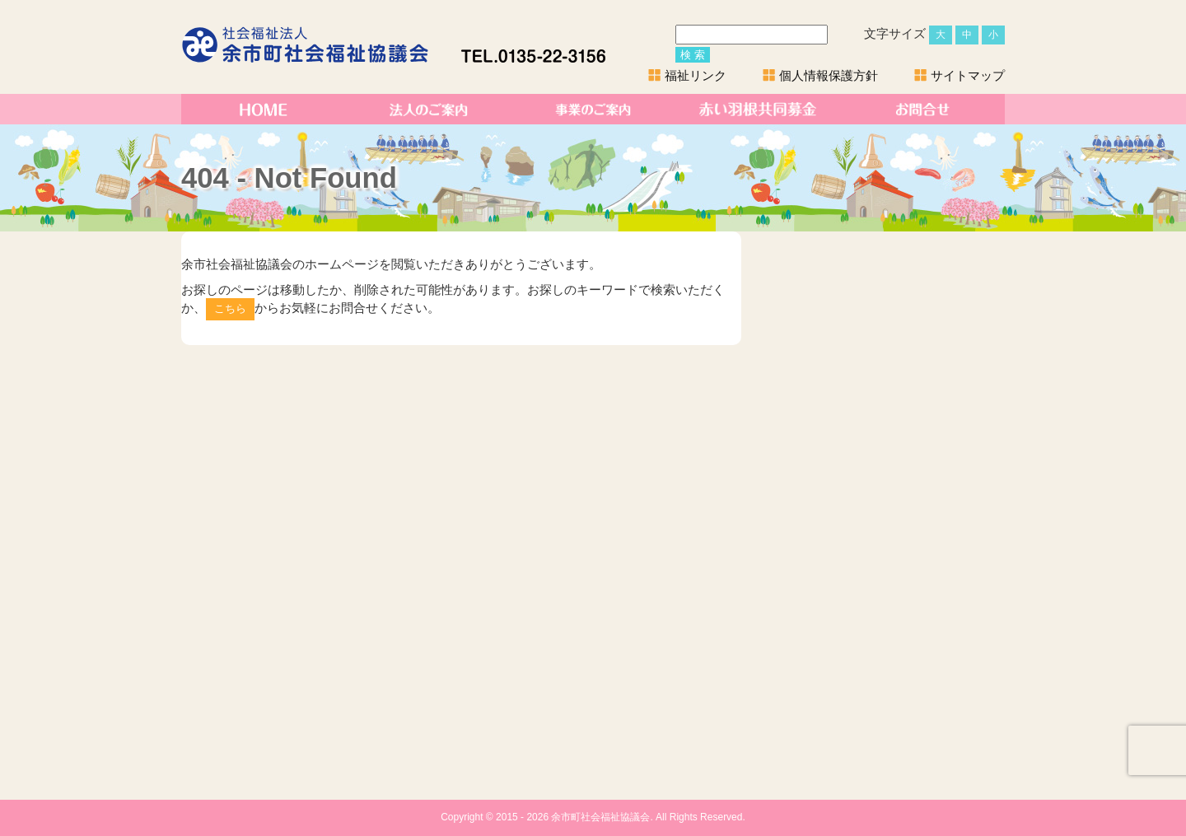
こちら (230, 308)
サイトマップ (968, 75)
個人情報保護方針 (828, 75)
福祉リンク (695, 75)
